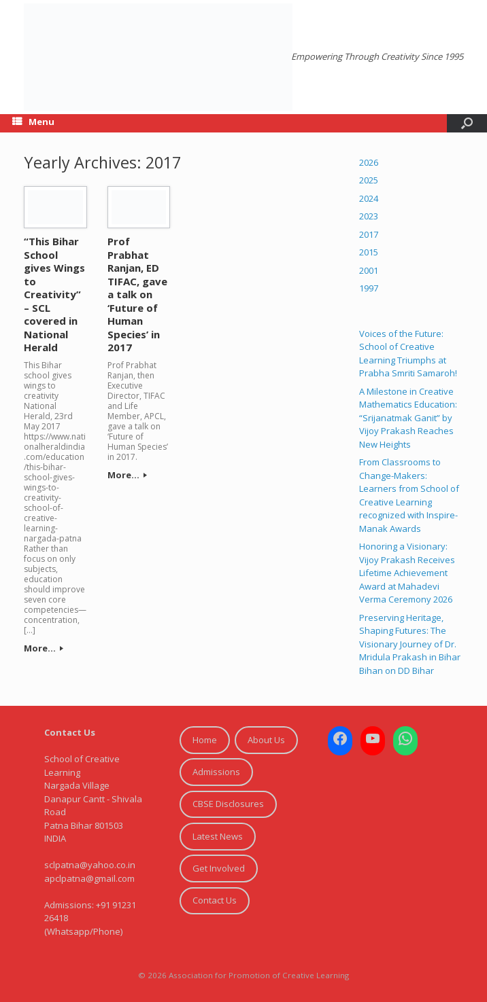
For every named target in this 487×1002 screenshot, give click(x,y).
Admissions (216, 772)
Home (204, 740)
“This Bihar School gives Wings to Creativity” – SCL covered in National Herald (54, 294)
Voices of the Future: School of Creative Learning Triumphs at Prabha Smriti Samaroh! (408, 353)
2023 (368, 216)
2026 (368, 162)
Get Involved (218, 868)
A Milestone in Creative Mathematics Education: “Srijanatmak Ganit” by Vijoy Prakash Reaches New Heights (408, 417)
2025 (368, 180)
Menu (33, 121)
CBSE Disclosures (228, 804)
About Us (266, 740)
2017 (368, 234)
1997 (368, 288)
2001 (368, 270)
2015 (368, 252)
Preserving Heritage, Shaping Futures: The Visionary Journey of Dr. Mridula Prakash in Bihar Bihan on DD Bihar (409, 644)
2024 (368, 198)
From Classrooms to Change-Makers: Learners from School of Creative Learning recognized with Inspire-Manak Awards (409, 495)
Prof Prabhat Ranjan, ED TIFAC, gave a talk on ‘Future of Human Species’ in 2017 (137, 294)
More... (43, 648)
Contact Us (214, 900)
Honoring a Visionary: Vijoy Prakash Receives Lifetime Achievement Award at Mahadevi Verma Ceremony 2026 (407, 572)
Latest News (217, 836)
